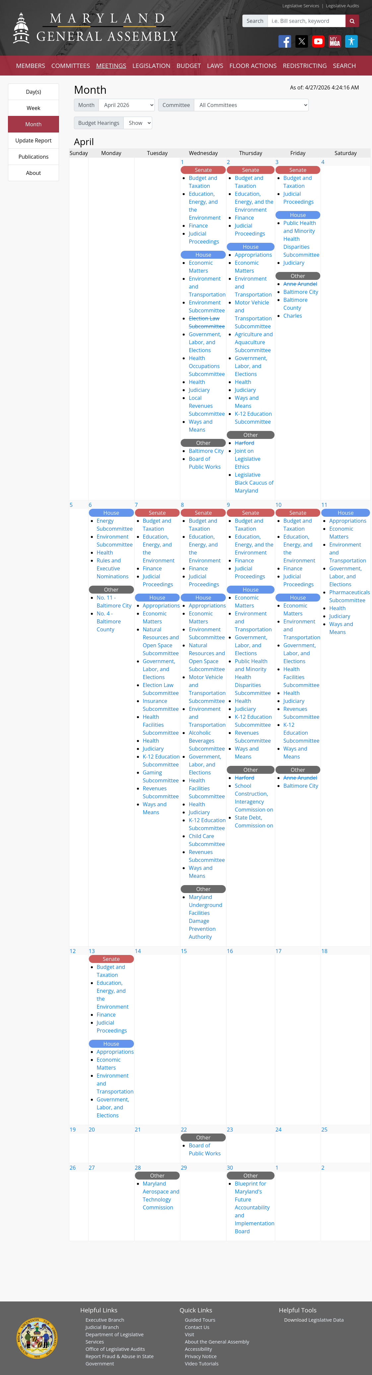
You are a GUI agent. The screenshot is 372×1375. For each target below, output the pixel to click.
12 (73, 951)
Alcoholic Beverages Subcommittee (207, 740)
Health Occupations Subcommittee (207, 366)
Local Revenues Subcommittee (207, 405)
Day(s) (33, 91)
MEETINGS (111, 65)
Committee (176, 105)
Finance (198, 225)
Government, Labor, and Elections (205, 342)
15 (184, 951)
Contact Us (197, 1327)
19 (73, 1129)
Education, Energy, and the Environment (254, 201)
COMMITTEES (70, 65)
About (33, 173)
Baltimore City (206, 450)
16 (230, 951)
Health (197, 382)
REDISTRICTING (305, 65)
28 (138, 1167)
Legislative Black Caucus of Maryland (254, 482)
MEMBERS (30, 65)
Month (33, 124)
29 (184, 1167)
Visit (189, 1334)
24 (278, 1129)
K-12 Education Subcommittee (301, 732)
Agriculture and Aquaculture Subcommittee (254, 342)
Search (255, 21)
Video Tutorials (201, 1363)
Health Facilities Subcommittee (161, 724)
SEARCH (344, 65)
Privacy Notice (201, 1356)
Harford (244, 443)
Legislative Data (326, 1319)
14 (138, 951)
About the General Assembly (217, 1341)
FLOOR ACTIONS (253, 65)
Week (33, 108)
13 (92, 951)
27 (92, 1167)
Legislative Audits (342, 6)
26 (73, 1167)
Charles (292, 315)
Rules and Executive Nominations (113, 568)
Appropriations (253, 254)
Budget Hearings (98, 123)
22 (184, 1129)
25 (324, 1129)
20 (92, 1129)
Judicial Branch (102, 1327)
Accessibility (198, 1349)
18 (324, 951)
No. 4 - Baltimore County (109, 621)
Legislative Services (300, 6)
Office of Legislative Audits (115, 1349)
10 (278, 504)
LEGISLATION (151, 65)
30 (230, 1167)
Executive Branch (105, 1319)
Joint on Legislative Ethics (247, 458)
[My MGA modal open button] (333, 41)
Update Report (33, 140)
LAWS (215, 65)
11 (324, 504)
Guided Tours (200, 1319)
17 (278, 951)
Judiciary (199, 390)
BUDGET (189, 65)
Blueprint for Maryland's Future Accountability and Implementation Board (254, 1207)
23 (230, 1129)
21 (138, 1129)
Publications (34, 156)
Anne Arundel (300, 284)
